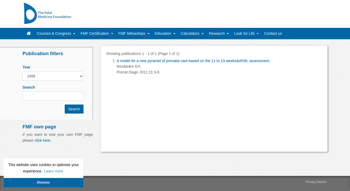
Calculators (190, 33)
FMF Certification (95, 33)
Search (29, 87)
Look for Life (245, 33)
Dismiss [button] (43, 182)
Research (217, 33)
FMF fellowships (132, 33)
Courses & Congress (54, 33)
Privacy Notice (316, 182)
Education (163, 33)
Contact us (273, 33)
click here (42, 140)
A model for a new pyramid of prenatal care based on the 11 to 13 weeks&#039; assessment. (193, 61)
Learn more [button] (53, 171)
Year (26, 67)
